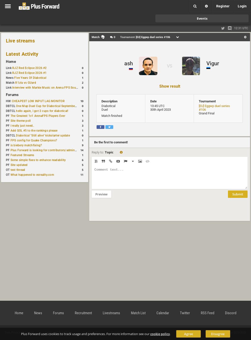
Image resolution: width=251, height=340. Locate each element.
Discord (230, 313)
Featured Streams (22, 155)
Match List (138, 313)
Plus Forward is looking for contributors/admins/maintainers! (52, 150)
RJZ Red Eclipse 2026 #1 (29, 73)
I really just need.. (22, 125)
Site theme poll (21, 120)
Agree (188, 334)
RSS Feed (207, 313)
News (38, 313)
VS (169, 65)
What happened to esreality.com (32, 175)
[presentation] (129, 212)
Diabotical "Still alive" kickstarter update (43, 135)
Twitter (185, 313)
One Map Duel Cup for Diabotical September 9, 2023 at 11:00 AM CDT (63, 106)
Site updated (19, 165)
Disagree (218, 334)
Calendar (162, 313)
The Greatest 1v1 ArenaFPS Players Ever (38, 116)
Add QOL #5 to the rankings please (34, 130)
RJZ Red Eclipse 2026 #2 (29, 68)
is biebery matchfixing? (26, 145)
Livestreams (111, 313)
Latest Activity (22, 54)
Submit (237, 198)
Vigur (212, 63)
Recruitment (83, 313)
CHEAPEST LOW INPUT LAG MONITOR (38, 101)
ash (128, 63)
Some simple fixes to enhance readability (38, 160)
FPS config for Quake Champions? (34, 140)
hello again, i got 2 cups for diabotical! (42, 111)
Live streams (20, 41)
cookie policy (160, 334)
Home (11, 61)
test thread (18, 170)
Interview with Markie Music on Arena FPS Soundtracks (50, 87)
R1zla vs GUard (25, 82)
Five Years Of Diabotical (30, 78)
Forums (12, 95)
